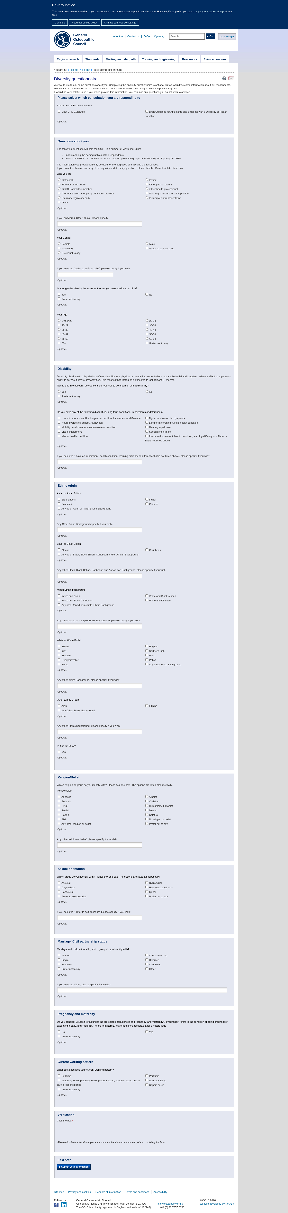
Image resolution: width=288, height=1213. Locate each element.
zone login (227, 36)
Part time (154, 1076)
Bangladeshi (69, 499)
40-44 (152, 329)
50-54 (152, 334)
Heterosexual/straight (161, 887)
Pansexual (68, 891)
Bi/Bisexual (155, 882)
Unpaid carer (156, 1085)
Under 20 (67, 320)
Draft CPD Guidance (73, 111)
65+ (64, 343)
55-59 (65, 338)
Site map (59, 1192)
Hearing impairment (160, 427)
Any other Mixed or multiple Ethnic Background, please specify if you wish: (99, 620)
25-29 (65, 325)
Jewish (65, 810)
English (153, 646)
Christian (154, 801)
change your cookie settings (208, 11)
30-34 (152, 325)
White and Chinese (160, 600)
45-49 (65, 334)
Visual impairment (72, 431)
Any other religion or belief (76, 823)
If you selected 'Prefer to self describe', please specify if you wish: (93, 911)
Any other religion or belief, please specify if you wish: (87, 839)
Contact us (133, 36)
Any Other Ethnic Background (78, 710)
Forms (86, 69)
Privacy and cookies (79, 1192)
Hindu (65, 805)
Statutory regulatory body (76, 198)
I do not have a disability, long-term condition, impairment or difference (101, 418)
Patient (153, 180)
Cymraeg (159, 36)
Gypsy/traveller (70, 660)
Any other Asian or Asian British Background (86, 508)
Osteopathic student (160, 184)
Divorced (154, 960)
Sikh (64, 819)
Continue (60, 22)
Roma (65, 664)
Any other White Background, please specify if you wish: (88, 679)
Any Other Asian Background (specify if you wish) (84, 524)
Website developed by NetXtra (217, 1203)
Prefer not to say (71, 253)
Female (66, 244)
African (65, 550)
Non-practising (157, 1080)
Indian (152, 499)
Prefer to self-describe (161, 248)
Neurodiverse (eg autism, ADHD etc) (82, 422)
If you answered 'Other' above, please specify (82, 218)
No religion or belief (160, 819)
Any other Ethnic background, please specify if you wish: (88, 725)
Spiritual (153, 814)
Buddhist (67, 801)
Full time (66, 1076)
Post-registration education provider (169, 193)
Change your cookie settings (120, 22)
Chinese (153, 504)
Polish (152, 660)
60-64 (152, 338)
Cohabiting (155, 964)
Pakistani (67, 504)
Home (74, 69)
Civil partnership (158, 955)
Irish (64, 651)
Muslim (153, 810)
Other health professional (163, 189)
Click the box (64, 1120)
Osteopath (68, 180)
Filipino (153, 705)
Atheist (153, 796)
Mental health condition (75, 436)
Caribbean (155, 550)
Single (65, 960)
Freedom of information (108, 1192)
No (150, 294)
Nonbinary (67, 248)
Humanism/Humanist (161, 805)
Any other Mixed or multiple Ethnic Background (87, 605)
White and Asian (71, 596)
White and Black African (162, 596)
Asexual (65, 882)
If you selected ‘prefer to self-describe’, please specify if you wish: (93, 268)
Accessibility (160, 1192)
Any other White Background (165, 664)
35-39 (65, 329)
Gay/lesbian (68, 887)
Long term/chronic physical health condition (173, 422)
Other (65, 202)
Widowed (67, 964)
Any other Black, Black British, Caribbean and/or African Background (100, 554)
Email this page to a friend (231, 78)
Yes (63, 294)
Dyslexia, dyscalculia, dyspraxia (167, 418)
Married (66, 955)
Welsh (152, 655)
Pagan (65, 814)
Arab (64, 705)
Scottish (66, 655)
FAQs (147, 36)
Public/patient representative (165, 198)
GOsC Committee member (77, 189)
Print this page (224, 78)
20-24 (152, 320)
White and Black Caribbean (77, 600)
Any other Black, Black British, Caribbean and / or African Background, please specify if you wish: (111, 570)
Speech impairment (160, 431)
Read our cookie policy (84, 22)
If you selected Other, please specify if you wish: (84, 984)
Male (152, 244)
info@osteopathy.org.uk (171, 1203)
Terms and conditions (137, 1192)
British (65, 646)
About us (118, 36)
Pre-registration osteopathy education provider (88, 193)
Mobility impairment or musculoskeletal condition (89, 427)
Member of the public (74, 184)
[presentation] (86, 1131)
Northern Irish (157, 651)
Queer (152, 891)
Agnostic (66, 796)
